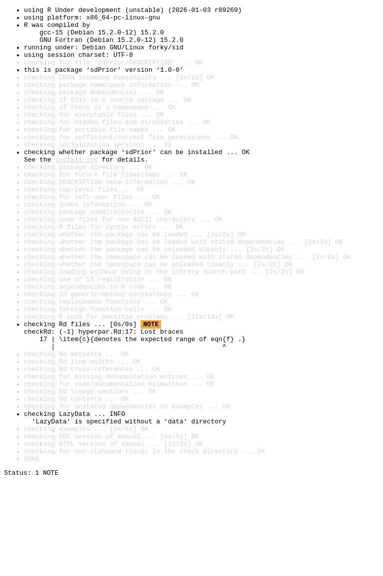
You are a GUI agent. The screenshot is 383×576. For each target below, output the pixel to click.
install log (76, 190)
